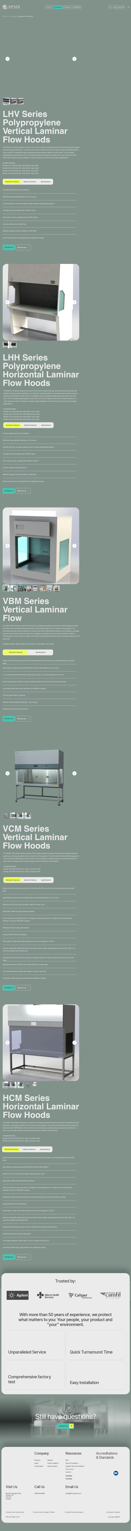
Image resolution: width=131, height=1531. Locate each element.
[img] (14, 1461)
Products (37, 1460)
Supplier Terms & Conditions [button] (75, 1466)
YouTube (69, 1479)
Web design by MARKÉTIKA (114, 1517)
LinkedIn (69, 1476)
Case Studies (38, 1466)
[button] (119, 7)
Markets (50, 1460)
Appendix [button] (68, 1472)
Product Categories (10, 16)
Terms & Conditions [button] (72, 1463)
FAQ (67, 1460)
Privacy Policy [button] (70, 1469)
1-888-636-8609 (39, 1493)
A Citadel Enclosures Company (74, 1512)
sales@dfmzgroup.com (73, 1493)
